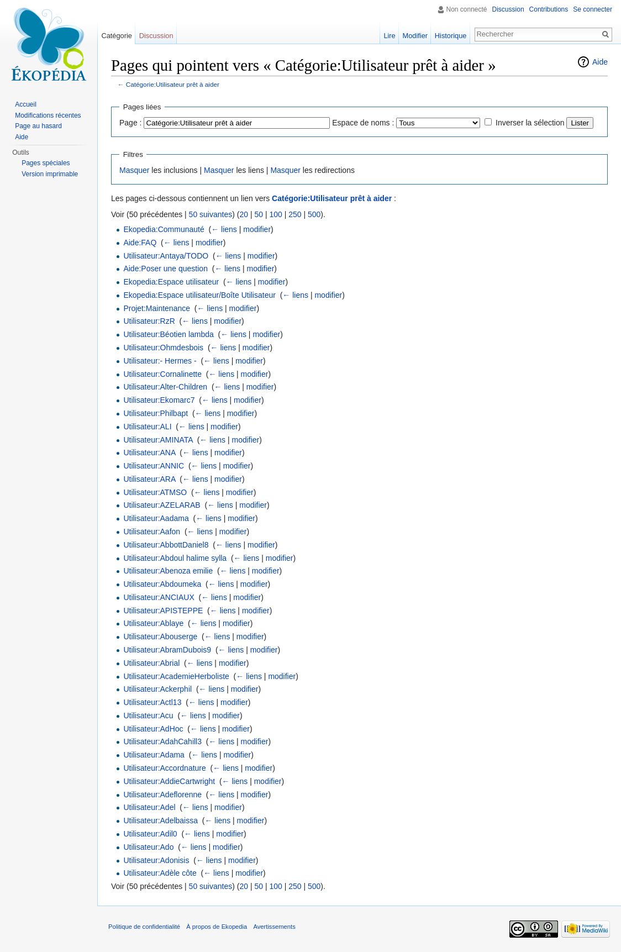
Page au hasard (38, 126)
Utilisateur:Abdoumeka (162, 584)
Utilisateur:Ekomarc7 (158, 400)
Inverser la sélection (530, 122)
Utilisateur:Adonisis (156, 860)
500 (314, 214)
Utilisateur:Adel (149, 807)
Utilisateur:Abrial (151, 663)
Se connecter (592, 9)
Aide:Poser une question (165, 268)
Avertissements (274, 926)
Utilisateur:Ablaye (153, 623)
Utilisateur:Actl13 (152, 702)
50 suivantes (211, 214)
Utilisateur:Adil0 (150, 833)
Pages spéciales (46, 163)
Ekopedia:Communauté (163, 229)
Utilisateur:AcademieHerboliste (176, 676)
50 (258, 214)
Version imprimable (50, 174)
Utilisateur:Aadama (155, 518)
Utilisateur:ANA (149, 452)
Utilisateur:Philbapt (155, 413)
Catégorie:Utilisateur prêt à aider (172, 84)
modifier (257, 229)
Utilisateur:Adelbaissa (160, 820)
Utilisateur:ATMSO (155, 492)
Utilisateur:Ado (148, 847)
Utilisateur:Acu (148, 715)
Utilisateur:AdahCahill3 (162, 741)
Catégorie (116, 35)
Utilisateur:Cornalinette (162, 374)
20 (243, 214)
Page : (130, 122)
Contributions (549, 9)
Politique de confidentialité (144, 926)
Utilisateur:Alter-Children (165, 386)
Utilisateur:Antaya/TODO (165, 255)
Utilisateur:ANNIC (153, 465)
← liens (224, 229)
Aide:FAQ (139, 242)
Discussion (508, 9)
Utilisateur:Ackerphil (157, 689)
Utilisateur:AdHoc (153, 728)
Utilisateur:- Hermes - (159, 360)
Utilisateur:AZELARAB (161, 505)
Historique (451, 35)
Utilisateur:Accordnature (164, 768)
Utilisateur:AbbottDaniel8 (165, 544)
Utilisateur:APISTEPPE (163, 610)
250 (294, 214)
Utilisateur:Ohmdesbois (163, 347)
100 (275, 214)
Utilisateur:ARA (149, 479)
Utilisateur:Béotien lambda (168, 334)
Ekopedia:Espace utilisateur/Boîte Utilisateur (199, 295)
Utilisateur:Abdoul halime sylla (175, 558)
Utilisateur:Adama (154, 754)
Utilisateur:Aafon (151, 531)
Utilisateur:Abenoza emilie (168, 570)
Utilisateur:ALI (147, 426)
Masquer (134, 170)
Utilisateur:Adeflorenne (162, 794)
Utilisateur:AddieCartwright (169, 781)
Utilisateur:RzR (149, 321)
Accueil (25, 104)
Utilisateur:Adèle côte (159, 873)
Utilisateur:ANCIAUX (158, 597)
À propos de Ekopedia (216, 926)
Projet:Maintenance (156, 308)
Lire (389, 35)
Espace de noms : (363, 122)
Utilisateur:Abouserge (160, 636)
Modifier (415, 35)
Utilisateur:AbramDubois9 (167, 649)
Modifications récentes (48, 115)
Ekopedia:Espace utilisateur (171, 281)
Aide (600, 61)
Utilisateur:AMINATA (158, 439)
